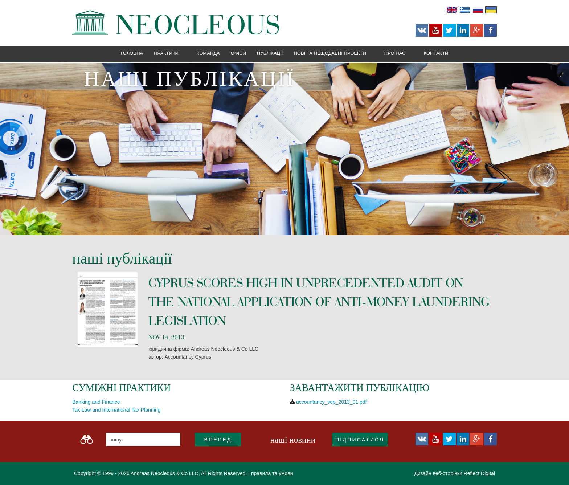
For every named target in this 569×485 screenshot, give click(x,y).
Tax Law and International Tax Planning (116, 410)
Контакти (435, 53)
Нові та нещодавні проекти (330, 53)
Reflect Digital (479, 473)
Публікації (270, 53)
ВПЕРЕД (218, 440)
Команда (208, 53)
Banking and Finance (96, 402)
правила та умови (272, 473)
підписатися (360, 440)
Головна (132, 53)
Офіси (238, 53)
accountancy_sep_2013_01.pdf (331, 402)
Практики (166, 53)
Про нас (395, 53)
